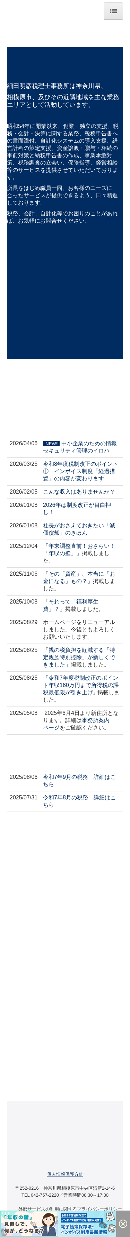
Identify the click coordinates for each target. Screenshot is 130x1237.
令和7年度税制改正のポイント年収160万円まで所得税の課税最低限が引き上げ (81, 685)
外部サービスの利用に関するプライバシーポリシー (70, 1209)
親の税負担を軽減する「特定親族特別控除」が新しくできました (79, 657)
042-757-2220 (45, 1195)
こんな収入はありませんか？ (79, 492)
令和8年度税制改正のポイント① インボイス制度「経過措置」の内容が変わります (80, 471)
